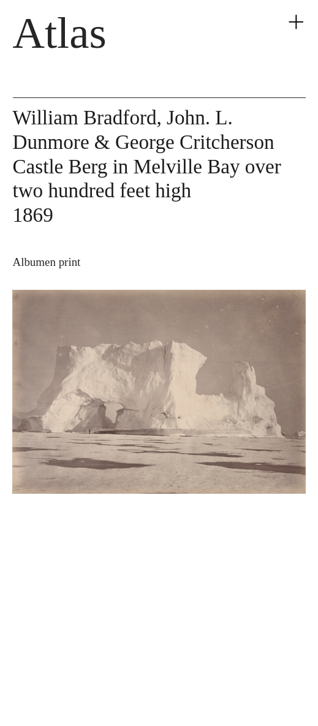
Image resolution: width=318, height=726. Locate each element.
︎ (296, 23)
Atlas (60, 33)
